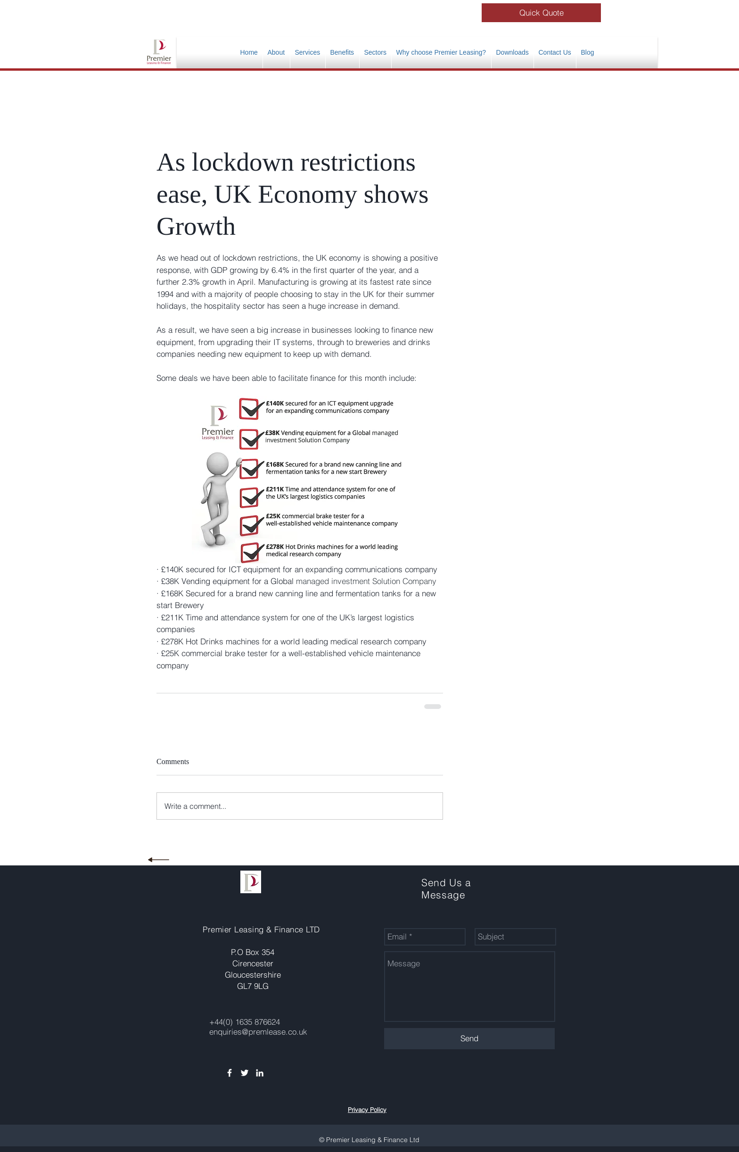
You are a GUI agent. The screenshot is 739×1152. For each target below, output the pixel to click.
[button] (342, 52)
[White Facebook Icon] (229, 1073)
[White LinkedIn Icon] (260, 1073)
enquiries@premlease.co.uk (258, 1032)
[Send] (469, 1038)
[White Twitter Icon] (244, 1073)
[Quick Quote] (541, 12)
